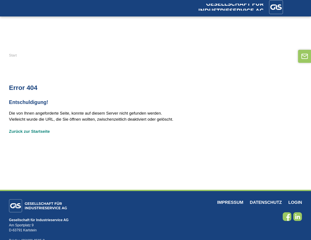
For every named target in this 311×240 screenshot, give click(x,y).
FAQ (202, 39)
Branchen (41, 39)
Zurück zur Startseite (29, 133)
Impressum (230, 204)
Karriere (180, 39)
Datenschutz (266, 204)
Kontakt (223, 39)
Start (13, 57)
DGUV (116, 39)
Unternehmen (145, 39)
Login (295, 204)
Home (15, 39)
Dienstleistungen (81, 39)
